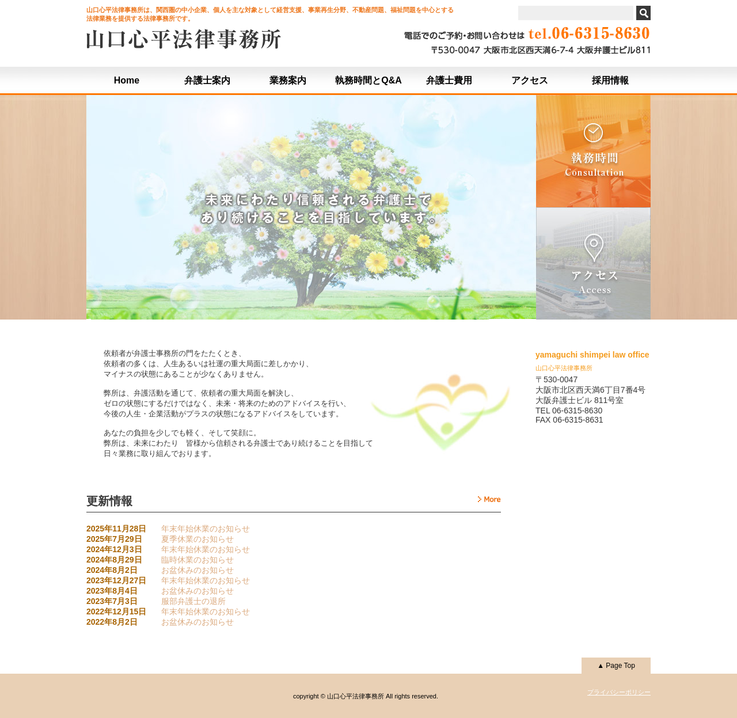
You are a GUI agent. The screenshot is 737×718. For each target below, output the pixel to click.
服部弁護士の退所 (193, 601)
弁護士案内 (207, 80)
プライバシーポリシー (619, 692)
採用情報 (610, 80)
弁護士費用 (449, 80)
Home (126, 80)
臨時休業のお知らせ (197, 559)
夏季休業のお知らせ (197, 539)
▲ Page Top (616, 666)
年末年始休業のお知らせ (205, 528)
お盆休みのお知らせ (197, 570)
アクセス (529, 80)
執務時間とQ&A (368, 80)
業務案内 (287, 80)
